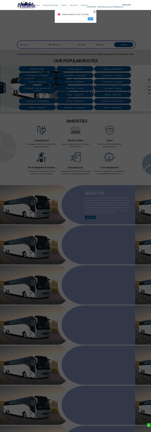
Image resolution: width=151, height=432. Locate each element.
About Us (74, 5)
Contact (84, 5)
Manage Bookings (50, 5)
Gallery (64, 5)
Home (37, 5)
